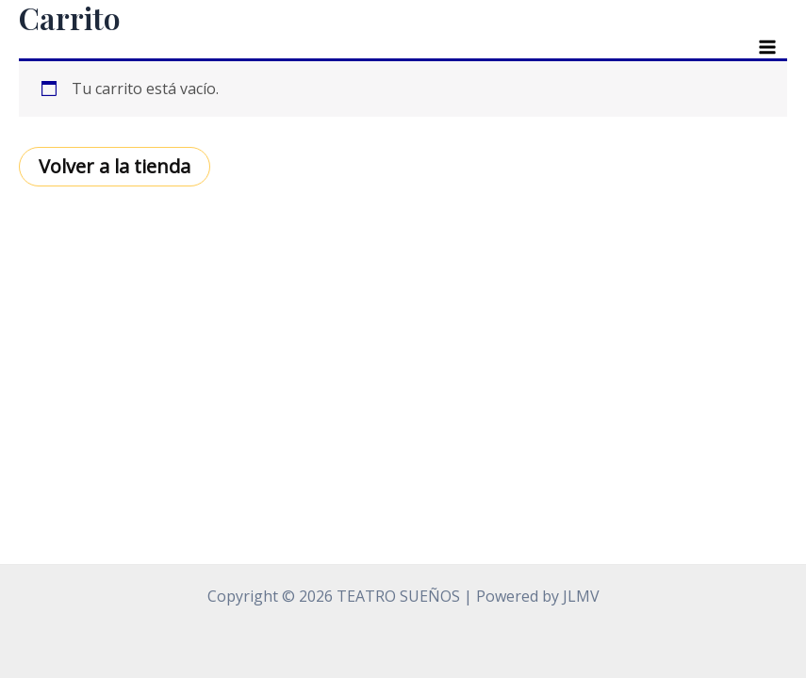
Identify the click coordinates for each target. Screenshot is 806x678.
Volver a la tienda (114, 166)
